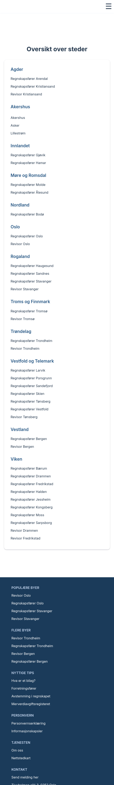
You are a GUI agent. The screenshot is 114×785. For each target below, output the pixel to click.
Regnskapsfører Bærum (29, 468)
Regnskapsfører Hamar (28, 163)
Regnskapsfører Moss (27, 515)
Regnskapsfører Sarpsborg (31, 523)
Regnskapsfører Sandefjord (32, 386)
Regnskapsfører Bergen (29, 439)
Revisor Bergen (22, 446)
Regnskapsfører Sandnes (30, 273)
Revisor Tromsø (22, 319)
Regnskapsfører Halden (29, 492)
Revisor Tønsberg (24, 417)
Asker (15, 124)
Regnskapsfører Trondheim (31, 341)
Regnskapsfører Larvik (28, 370)
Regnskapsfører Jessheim (31, 499)
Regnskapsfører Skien (27, 394)
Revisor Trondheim (25, 348)
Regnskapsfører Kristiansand (33, 86)
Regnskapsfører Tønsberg (30, 401)
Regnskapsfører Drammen (31, 476)
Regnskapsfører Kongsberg (32, 507)
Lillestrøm (18, 132)
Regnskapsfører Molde (28, 185)
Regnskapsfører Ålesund (29, 192)
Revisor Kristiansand (26, 94)
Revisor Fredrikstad (25, 538)
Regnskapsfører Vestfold (29, 409)
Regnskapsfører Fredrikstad (32, 484)
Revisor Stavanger (25, 289)
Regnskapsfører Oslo (27, 236)
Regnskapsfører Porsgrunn (31, 378)
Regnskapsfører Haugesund (32, 266)
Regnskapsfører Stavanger (31, 281)
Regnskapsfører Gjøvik (28, 155)
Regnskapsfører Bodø (27, 214)
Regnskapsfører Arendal (29, 79)
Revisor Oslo (20, 244)
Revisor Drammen (24, 530)
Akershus (18, 116)
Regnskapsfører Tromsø (29, 311)
